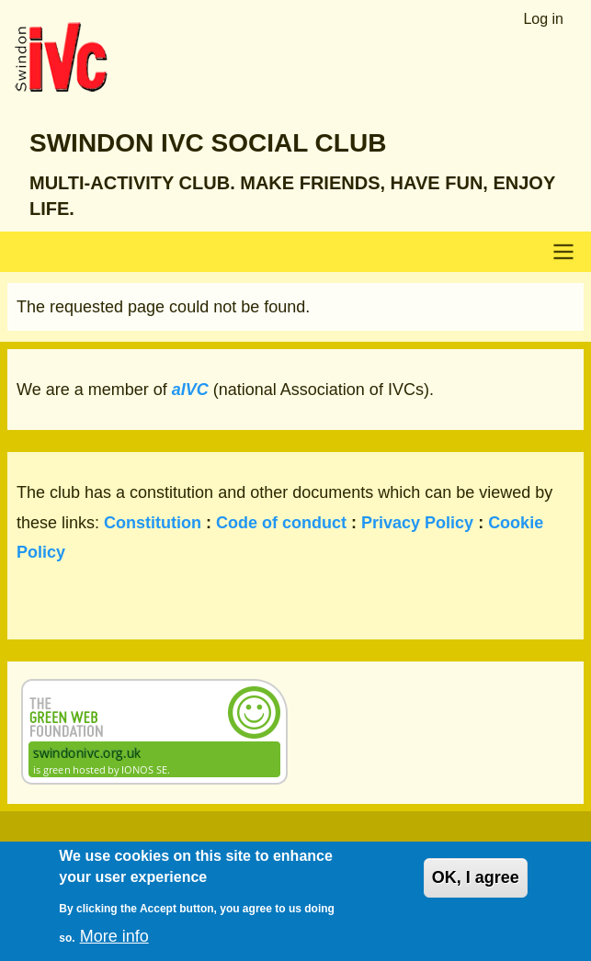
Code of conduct (281, 523)
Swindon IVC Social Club (207, 143)
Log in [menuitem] (543, 19)
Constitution (152, 523)
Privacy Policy (417, 523)
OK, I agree (475, 889)
